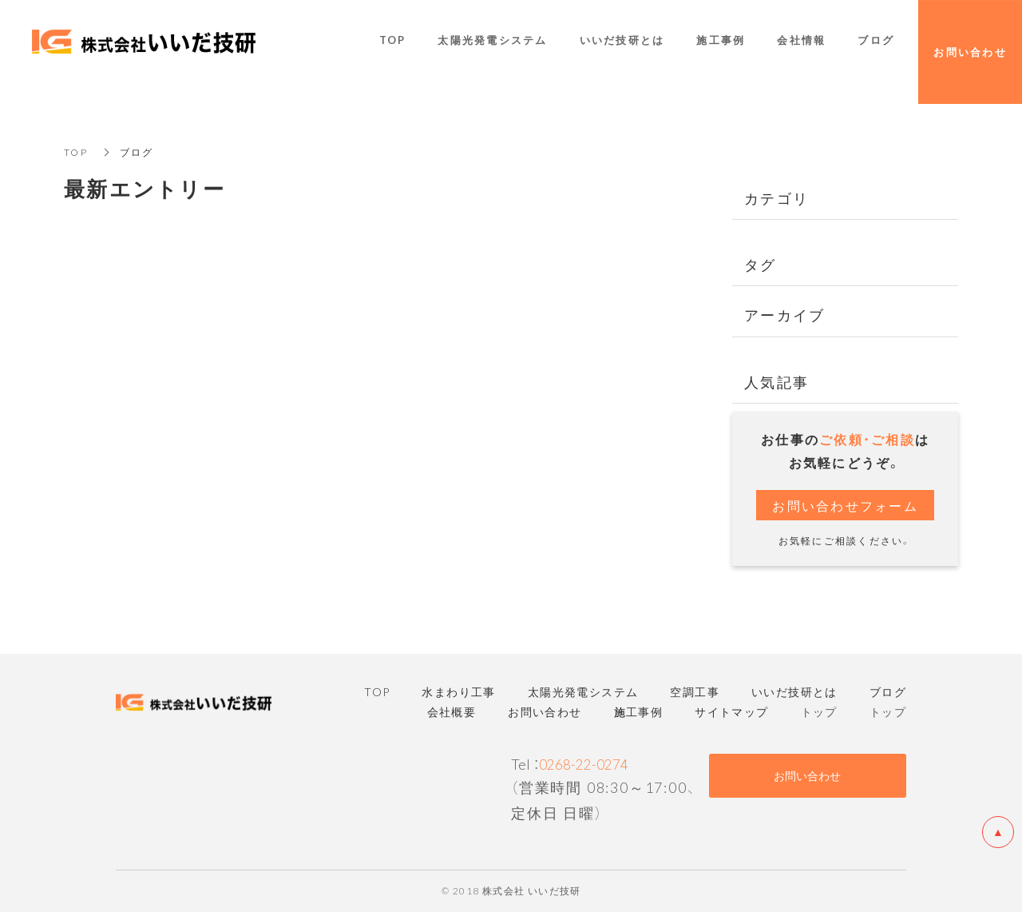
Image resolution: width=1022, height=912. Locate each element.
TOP (76, 152)
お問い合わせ (807, 775)
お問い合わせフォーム (845, 505)
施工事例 (720, 41)
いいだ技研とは (622, 41)
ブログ (876, 41)
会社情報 (801, 41)
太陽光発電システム (492, 41)
